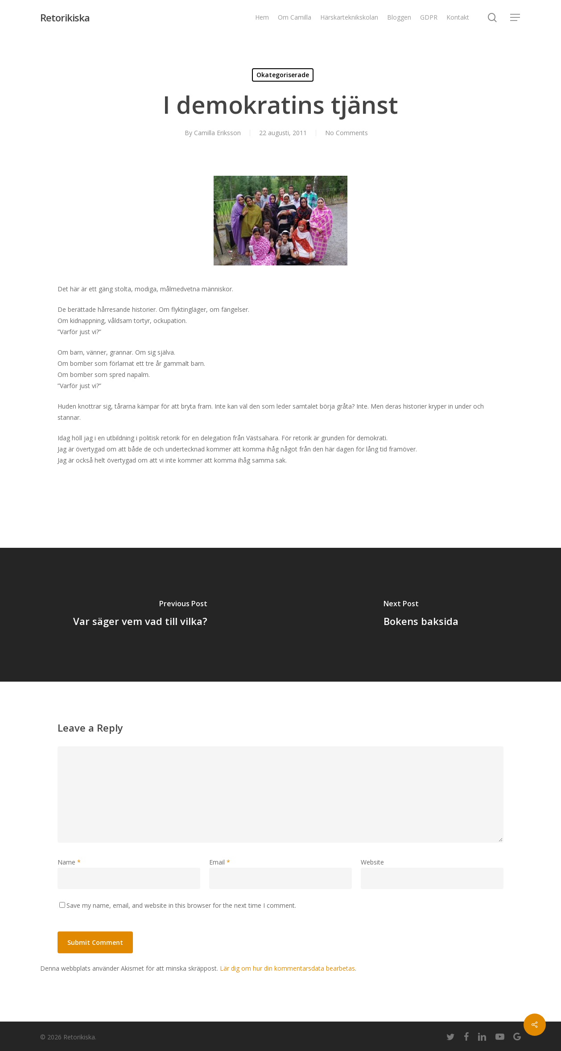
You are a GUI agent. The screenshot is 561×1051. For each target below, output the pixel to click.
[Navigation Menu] (515, 17)
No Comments (346, 132)
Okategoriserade (282, 74)
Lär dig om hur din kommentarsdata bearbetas (287, 968)
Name (69, 862)
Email (219, 862)
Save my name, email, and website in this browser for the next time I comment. (181, 905)
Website (372, 862)
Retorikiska (65, 17)
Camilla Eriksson (217, 132)
